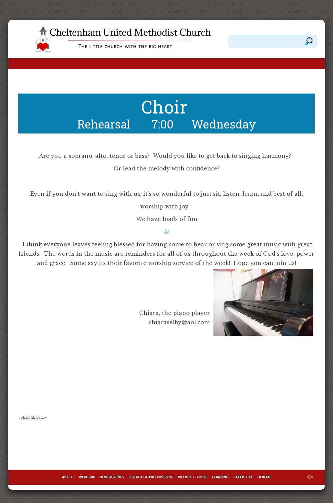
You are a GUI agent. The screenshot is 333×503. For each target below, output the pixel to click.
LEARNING (220, 477)
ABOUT (68, 477)
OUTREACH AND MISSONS (151, 477)
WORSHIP (87, 477)
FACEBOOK (243, 477)
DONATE (264, 477)
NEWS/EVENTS (112, 477)
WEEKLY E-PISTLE (192, 477)
